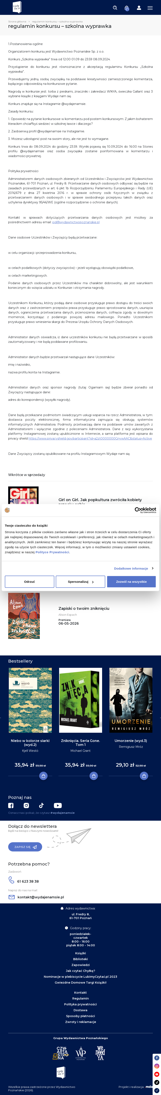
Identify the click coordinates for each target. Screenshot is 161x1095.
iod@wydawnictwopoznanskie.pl (76, 222)
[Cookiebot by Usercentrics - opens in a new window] (137, 510)
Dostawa (80, 1010)
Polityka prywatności (80, 1004)
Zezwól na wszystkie (131, 581)
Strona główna (17, 21)
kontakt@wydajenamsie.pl (36, 897)
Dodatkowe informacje (131, 568)
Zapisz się (25, 847)
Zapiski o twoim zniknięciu (83, 608)
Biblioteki (80, 959)
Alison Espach (67, 614)
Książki (80, 953)
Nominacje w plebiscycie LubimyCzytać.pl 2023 (80, 977)
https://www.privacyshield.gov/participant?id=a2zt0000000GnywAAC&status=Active (90, 438)
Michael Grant (80, 751)
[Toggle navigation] (115, 7)
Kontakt (80, 992)
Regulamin (80, 998)
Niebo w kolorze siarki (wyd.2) (30, 743)
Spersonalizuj (80, 581)
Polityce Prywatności (52, 552)
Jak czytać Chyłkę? (80, 971)
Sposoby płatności (80, 1016)
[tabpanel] (30, 722)
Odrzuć (29, 581)
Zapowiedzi (80, 965)
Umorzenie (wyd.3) (131, 741)
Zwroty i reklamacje (80, 1022)
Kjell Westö (30, 751)
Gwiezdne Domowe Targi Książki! (80, 982)
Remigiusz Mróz (131, 747)
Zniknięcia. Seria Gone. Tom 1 (80, 743)
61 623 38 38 (24, 881)
